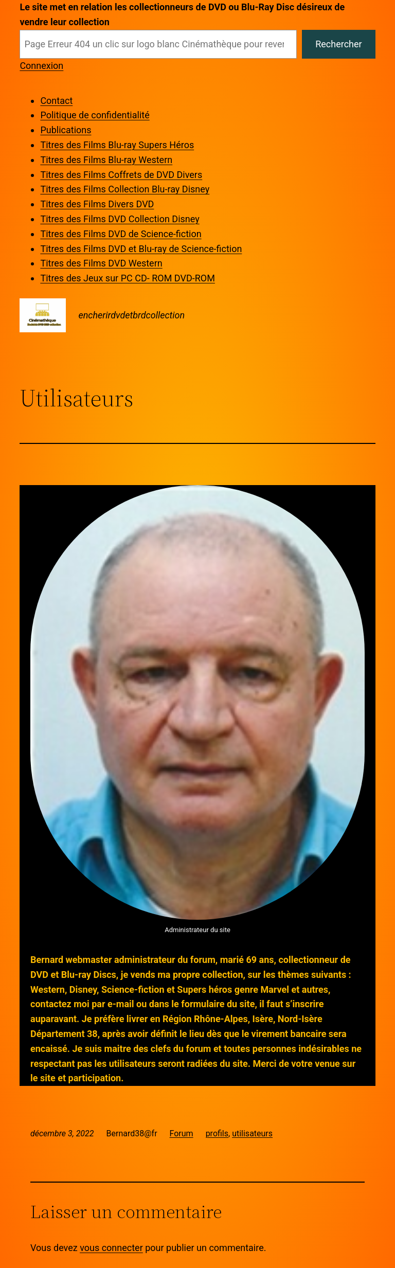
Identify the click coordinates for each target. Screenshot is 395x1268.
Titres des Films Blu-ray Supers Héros (117, 144)
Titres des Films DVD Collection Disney (119, 218)
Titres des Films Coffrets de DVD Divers (121, 174)
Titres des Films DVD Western (101, 263)
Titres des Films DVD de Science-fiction (120, 233)
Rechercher (338, 44)
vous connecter (111, 1247)
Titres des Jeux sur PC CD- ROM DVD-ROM (127, 278)
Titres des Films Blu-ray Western (106, 159)
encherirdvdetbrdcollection (131, 315)
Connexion (41, 65)
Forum (181, 1133)
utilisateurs (252, 1133)
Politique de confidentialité (94, 115)
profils (217, 1133)
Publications (65, 129)
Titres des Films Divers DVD (97, 204)
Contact (56, 100)
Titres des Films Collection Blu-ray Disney (124, 189)
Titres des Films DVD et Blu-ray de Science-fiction (141, 248)
